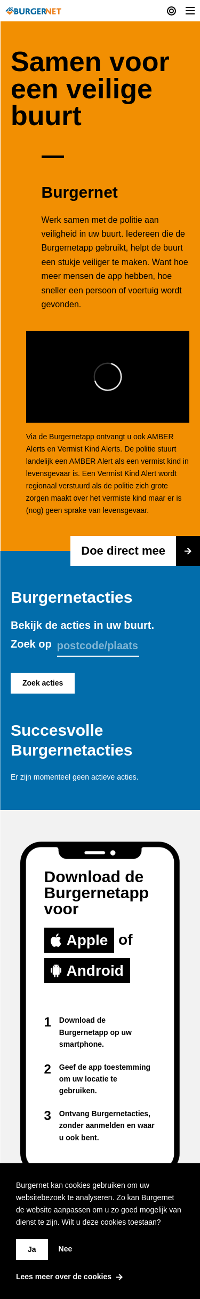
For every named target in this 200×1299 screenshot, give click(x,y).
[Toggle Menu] (190, 10)
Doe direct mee (140, 551)
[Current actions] (171, 10)
